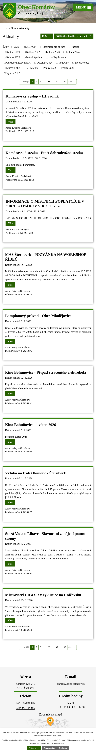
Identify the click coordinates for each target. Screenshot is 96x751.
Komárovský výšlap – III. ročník (32, 96)
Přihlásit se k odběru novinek (74, 35)
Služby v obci (13, 67)
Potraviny (64, 62)
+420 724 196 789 (25, 708)
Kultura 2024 (72, 52)
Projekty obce (82, 62)
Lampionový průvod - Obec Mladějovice (38, 316)
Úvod (5, 28)
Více (10, 121)
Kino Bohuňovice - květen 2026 (30, 425)
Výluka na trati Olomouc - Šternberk (35, 473)
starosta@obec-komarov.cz (71, 683)
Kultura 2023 (53, 52)
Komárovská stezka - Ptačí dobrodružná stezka (44, 153)
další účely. (57, 736)
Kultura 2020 (13, 52)
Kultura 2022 (33, 52)
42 (57, 82)
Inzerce (75, 46)
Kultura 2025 (13, 57)
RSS (46, 35)
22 (49, 82)
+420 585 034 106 (25, 703)
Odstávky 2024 (44, 62)
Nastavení (63, 748)
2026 (16, 46)
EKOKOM (30, 46)
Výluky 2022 (13, 73)
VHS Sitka (32, 67)
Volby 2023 (68, 67)
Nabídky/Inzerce (57, 57)
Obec (13, 28)
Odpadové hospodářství (18, 62)
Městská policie (34, 57)
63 (65, 82)
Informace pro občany (54, 46)
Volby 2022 (50, 67)
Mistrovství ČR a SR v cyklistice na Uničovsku (43, 595)
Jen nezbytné (49, 748)
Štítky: (6, 46)
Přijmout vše (33, 748)
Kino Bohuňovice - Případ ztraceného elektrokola (45, 372)
